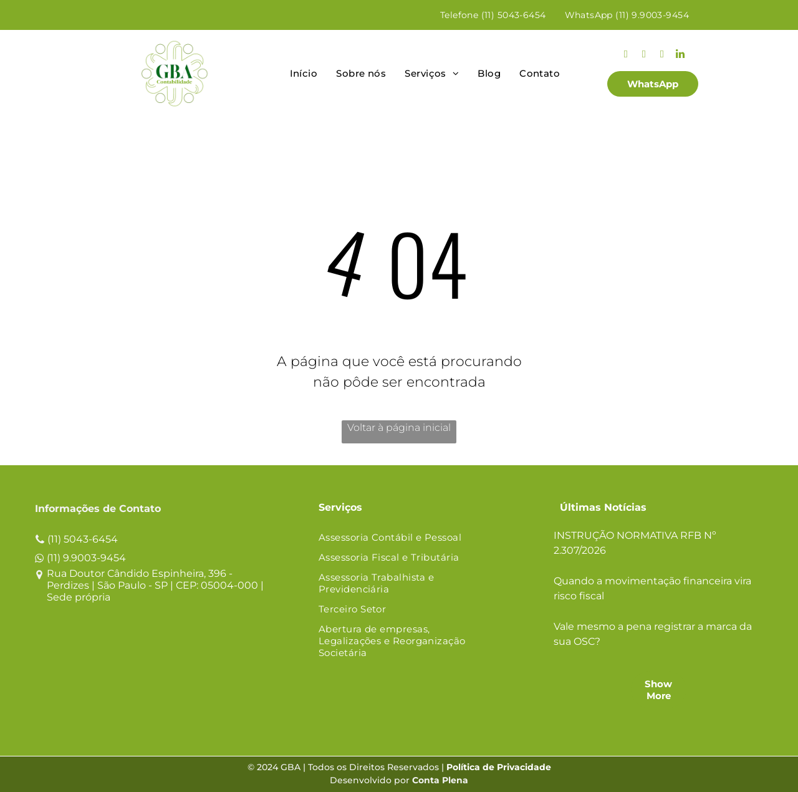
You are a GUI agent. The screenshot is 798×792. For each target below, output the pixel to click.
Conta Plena (440, 780)
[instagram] (625, 55)
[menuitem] (493, 15)
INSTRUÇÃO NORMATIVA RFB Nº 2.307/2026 (635, 542)
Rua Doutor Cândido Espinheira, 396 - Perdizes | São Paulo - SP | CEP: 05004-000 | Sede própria (155, 585)
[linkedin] (680, 55)
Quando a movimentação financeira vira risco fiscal (652, 588)
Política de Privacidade (498, 767)
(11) (54, 539)
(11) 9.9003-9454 (86, 558)
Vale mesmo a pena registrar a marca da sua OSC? (653, 634)
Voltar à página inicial (399, 427)
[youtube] (662, 55)
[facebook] (643, 55)
